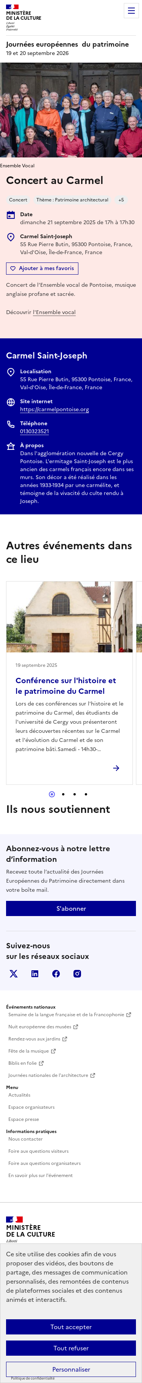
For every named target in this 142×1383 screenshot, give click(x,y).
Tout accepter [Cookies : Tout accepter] (71, 1326)
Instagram (77, 973)
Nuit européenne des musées (39, 1026)
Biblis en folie (22, 1063)
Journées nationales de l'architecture (48, 1075)
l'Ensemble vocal (54, 312)
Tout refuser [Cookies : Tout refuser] (71, 1348)
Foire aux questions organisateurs (44, 1163)
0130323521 (34, 431)
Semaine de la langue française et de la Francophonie (66, 1014)
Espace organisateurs (31, 1107)
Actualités (19, 1095)
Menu (131, 10)
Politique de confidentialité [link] (33, 1378)
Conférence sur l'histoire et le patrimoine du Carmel (66, 686)
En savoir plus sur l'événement (40, 1175)
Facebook (56, 973)
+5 (121, 199)
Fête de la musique (28, 1051)
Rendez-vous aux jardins (34, 1039)
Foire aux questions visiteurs (38, 1151)
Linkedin (34, 973)
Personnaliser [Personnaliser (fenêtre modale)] (71, 1369)
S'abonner (71, 908)
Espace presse (23, 1119)
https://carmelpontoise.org (54, 409)
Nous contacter (25, 1139)
